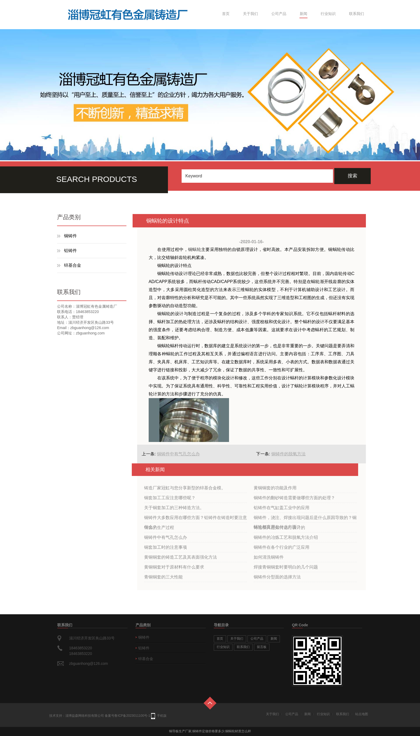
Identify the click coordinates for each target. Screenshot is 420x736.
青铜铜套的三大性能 (163, 577)
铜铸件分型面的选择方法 (277, 577)
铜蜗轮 (194, 249)
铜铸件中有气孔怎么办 (178, 454)
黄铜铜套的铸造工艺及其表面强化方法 (180, 557)
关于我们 (250, 14)
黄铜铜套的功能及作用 (275, 488)
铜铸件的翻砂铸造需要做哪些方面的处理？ (294, 497)
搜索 (352, 175)
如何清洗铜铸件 (269, 557)
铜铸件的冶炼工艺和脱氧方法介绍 (286, 537)
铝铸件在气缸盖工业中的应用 (281, 507)
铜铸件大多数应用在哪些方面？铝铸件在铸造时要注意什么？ (195, 519)
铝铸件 (70, 250)
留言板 (262, 647)
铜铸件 (70, 236)
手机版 (162, 716)
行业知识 (328, 14)
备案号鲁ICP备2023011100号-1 (127, 716)
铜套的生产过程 (159, 527)
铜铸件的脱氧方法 (288, 454)
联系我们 (356, 14)
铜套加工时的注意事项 (165, 547)
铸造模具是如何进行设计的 (279, 527)
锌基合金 (72, 265)
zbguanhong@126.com (88, 663)
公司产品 (278, 14)
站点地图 (361, 714)
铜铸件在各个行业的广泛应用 (281, 547)
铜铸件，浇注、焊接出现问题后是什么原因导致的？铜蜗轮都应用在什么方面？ (305, 519)
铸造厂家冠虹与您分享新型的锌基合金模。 (185, 488)
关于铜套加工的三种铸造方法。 (174, 507)
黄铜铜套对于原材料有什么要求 (174, 567)
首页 (226, 14)
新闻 (303, 14)
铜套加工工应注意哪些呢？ (170, 497)
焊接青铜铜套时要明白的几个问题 (286, 567)
